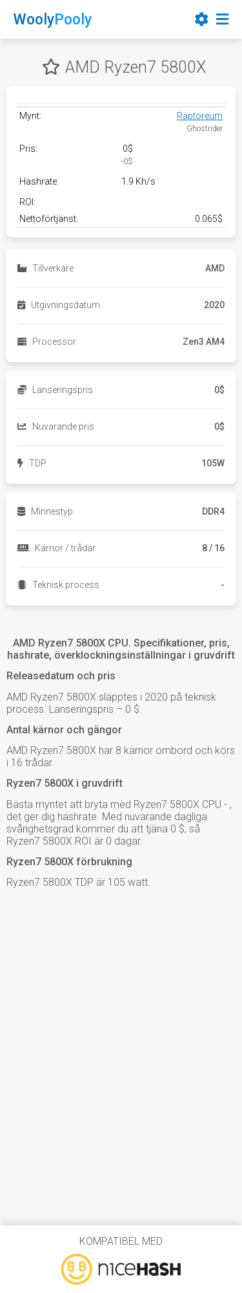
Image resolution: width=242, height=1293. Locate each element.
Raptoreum (200, 116)
